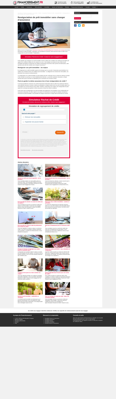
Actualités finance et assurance (52, 318)
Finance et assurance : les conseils (30, 13)
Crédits (22, 7)
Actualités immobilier (49, 322)
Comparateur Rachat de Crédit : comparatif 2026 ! (52, 13)
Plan (16, 323)
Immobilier (47, 7)
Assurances (29, 7)
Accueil (16, 7)
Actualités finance (49, 320)
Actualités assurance (49, 319)
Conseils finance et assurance (52, 323)
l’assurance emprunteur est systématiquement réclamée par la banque (48, 50)
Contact (94, 7)
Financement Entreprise (77, 7)
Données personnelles (20, 320)
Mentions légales (19, 319)
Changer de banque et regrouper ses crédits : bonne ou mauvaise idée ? (29, 249)
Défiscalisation (38, 7)
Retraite (67, 7)
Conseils (87, 7)
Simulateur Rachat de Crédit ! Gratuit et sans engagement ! (44, 57)
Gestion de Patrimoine (57, 7)
